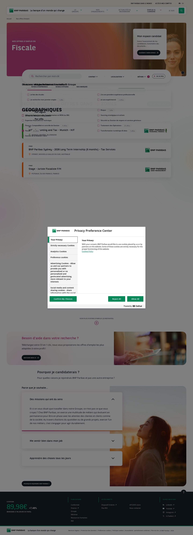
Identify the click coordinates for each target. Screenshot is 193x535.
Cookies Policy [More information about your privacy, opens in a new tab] (87, 251)
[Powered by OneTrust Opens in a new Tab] (134, 306)
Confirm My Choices (63, 299)
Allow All (135, 299)
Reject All (116, 299)
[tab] (62, 240)
